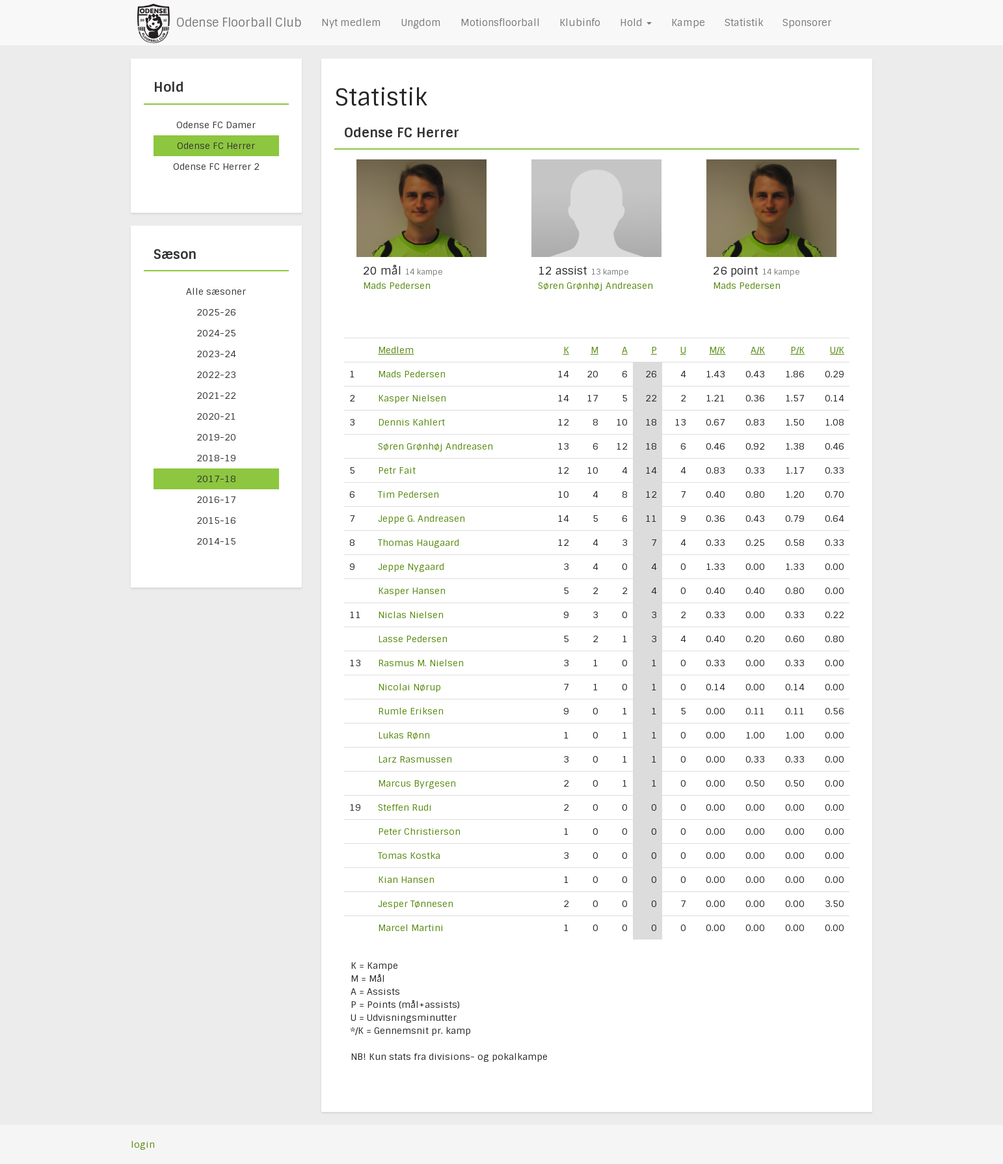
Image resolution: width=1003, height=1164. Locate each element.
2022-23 (216, 375)
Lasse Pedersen (413, 639)
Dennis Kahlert (411, 422)
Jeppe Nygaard (411, 567)
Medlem (396, 350)
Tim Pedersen (408, 494)
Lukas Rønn (404, 735)
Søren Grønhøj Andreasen (595, 285)
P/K (797, 350)
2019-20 (216, 437)
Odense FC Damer (216, 125)
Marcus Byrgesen (417, 783)
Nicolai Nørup (409, 687)
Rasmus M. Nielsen (421, 663)
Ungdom (421, 22)
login (143, 1144)
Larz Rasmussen (415, 759)
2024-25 (216, 333)
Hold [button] (636, 22)
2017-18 (216, 479)
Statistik (744, 22)
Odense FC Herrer (216, 146)
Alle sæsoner (216, 291)
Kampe (688, 22)
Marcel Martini (411, 928)
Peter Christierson (419, 831)
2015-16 (216, 520)
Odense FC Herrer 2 (216, 166)
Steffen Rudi (405, 807)
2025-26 (216, 312)
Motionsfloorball (500, 22)
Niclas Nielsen (411, 615)
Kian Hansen (406, 880)
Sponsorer (806, 22)
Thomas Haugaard (418, 542)
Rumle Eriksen (411, 711)
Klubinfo (579, 22)
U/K (837, 350)
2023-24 (216, 354)
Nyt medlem (351, 22)
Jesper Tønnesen (415, 904)
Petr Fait (397, 470)
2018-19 (216, 458)
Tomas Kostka (409, 855)
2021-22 (216, 395)
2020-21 (216, 416)
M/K (717, 350)
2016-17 (216, 500)
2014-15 (216, 541)
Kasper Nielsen (412, 398)
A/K (758, 350)
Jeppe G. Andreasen (421, 518)
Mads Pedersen (397, 285)
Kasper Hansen (412, 591)
